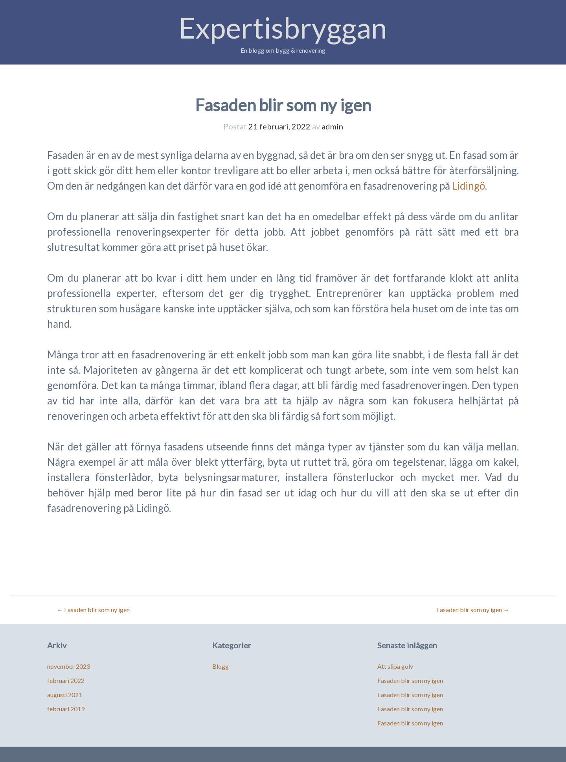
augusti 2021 (64, 694)
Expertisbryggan (283, 27)
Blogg (220, 666)
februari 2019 (66, 708)
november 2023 (68, 666)
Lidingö (468, 185)
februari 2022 (66, 680)
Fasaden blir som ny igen (93, 609)
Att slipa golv (395, 666)
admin (332, 126)
